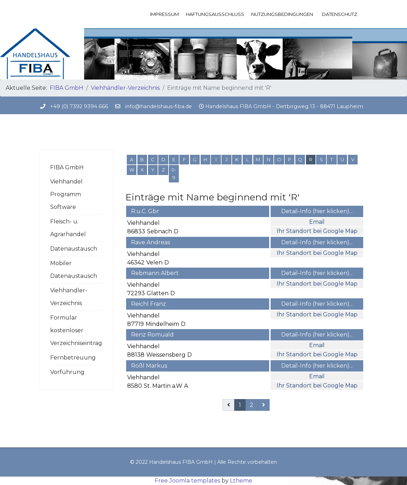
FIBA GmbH (67, 167)
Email (317, 221)
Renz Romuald (152, 334)
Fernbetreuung (73, 357)
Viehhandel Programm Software (66, 194)
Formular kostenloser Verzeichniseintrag (76, 330)
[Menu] (363, 14)
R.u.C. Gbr (145, 211)
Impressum (164, 14)
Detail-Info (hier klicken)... (317, 211)
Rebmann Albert (155, 273)
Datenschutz (339, 14)
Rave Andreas (150, 242)
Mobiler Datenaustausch (73, 269)
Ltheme (241, 480)
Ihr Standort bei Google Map (317, 231)
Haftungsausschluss (215, 14)
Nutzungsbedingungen (282, 14)
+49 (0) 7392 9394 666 (79, 106)
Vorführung (67, 372)
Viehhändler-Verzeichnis (68, 296)
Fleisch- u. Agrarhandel (68, 228)
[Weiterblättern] (264, 405)
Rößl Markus (149, 365)
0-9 (173, 173)
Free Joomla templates (187, 480)
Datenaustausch (73, 248)
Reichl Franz (148, 303)
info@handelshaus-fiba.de (158, 106)
